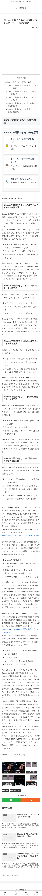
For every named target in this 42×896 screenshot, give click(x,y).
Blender (5, 790)
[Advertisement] (21, 51)
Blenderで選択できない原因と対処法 (18, 82)
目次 (18, 78)
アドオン (18, 592)
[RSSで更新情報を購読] (30, 800)
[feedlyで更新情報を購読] (11, 800)
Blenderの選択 (15, 790)
